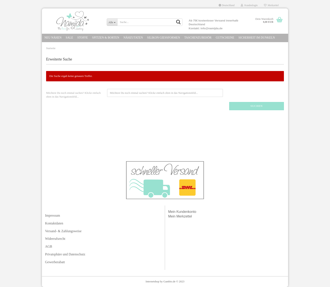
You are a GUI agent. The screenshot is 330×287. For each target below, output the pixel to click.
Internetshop (152, 281)
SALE (69, 37)
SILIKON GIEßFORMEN (163, 37)
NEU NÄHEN (52, 37)
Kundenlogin (249, 5)
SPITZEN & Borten (105, 37)
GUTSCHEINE (225, 37)
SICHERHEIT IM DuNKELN (256, 37)
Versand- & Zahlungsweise (63, 231)
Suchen (256, 105)
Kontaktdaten (54, 223)
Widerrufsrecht (55, 238)
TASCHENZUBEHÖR (198, 37)
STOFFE (82, 37)
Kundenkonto (186, 211)
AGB (48, 246)
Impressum (52, 215)
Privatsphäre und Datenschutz (65, 254)
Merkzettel (271, 5)
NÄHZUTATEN (133, 37)
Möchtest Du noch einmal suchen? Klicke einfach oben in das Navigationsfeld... (73, 94)
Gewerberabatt (55, 262)
